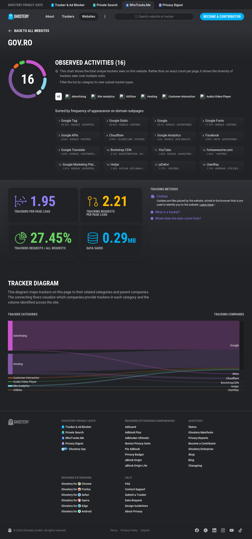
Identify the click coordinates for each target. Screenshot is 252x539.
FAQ (127, 483)
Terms (114, 530)
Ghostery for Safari (75, 494)
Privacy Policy (129, 530)
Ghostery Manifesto (200, 432)
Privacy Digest (170, 5)
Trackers (68, 16)
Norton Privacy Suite (138, 443)
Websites (88, 16)
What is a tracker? (165, 212)
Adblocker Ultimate (137, 438)
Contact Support (135, 489)
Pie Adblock (132, 449)
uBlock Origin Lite (136, 465)
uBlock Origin (133, 460)
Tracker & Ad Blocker (68, 5)
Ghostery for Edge (74, 505)
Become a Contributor (222, 16)
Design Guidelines (136, 505)
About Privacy (133, 511)
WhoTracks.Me (138, 5)
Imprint (145, 530)
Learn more (208, 204)
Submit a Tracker (135, 494)
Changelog (195, 465)
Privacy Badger (134, 454)
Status (192, 426)
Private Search (105, 5)
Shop (191, 454)
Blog (191, 460)
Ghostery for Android (76, 511)
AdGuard (130, 426)
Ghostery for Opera (75, 500)
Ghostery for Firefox (76, 489)
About (49, 16)
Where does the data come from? (175, 218)
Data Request (133, 500)
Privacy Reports (198, 438)
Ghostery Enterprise (200, 449)
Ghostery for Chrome (76, 483)
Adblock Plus (133, 432)
